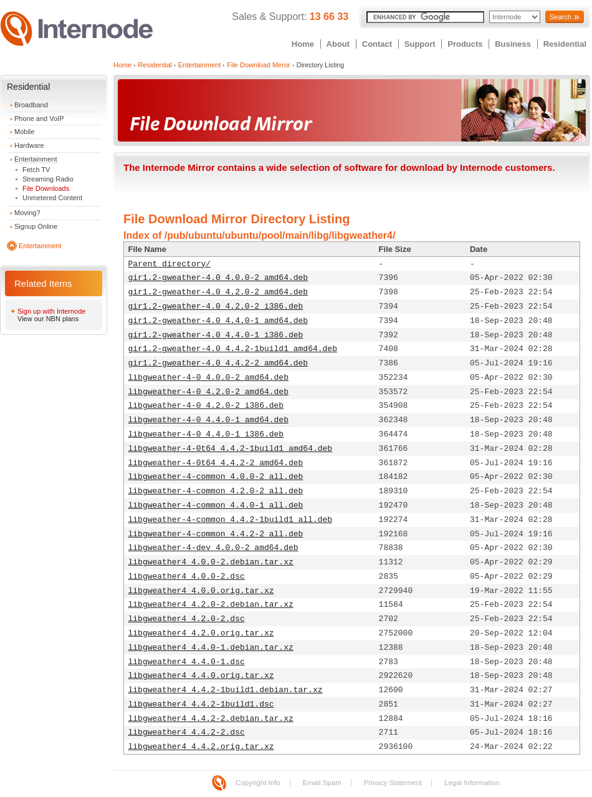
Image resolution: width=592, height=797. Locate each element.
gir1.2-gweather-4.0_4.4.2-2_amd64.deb (218, 363)
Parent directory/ (169, 264)
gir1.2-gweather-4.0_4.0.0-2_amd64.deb (218, 278)
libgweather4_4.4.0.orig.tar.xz (201, 675)
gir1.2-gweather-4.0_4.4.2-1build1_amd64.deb (232, 349)
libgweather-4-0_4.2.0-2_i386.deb (206, 405)
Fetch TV (36, 169)
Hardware (29, 145)
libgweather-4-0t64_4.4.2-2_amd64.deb (215, 463)
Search (560, 17)
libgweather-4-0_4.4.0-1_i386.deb (206, 434)
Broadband (31, 105)
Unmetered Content (52, 197)
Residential (564, 44)
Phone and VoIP (39, 118)
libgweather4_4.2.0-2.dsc (186, 619)
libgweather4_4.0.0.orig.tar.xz (201, 591)
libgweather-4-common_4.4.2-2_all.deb (215, 534)
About (338, 44)
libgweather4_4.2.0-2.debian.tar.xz (211, 604)
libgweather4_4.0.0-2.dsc (186, 576)
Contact (377, 44)
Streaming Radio (48, 179)
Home (303, 44)
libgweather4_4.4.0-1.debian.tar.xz (211, 647)
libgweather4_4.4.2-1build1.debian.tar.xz (225, 690)
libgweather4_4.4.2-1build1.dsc (201, 704)
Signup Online (35, 226)
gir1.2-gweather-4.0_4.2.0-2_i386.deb (215, 306)
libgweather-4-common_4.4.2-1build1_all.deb (230, 519)
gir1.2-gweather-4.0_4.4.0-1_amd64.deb (218, 321)
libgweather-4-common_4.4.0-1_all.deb (215, 505)
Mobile (24, 131)
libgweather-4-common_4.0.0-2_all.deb (215, 476)
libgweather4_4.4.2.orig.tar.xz (201, 746)
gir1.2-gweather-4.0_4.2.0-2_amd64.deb (218, 292)
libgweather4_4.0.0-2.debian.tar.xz (211, 562)
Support (420, 44)
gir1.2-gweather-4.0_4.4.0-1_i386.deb (215, 335)
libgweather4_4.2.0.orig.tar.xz (201, 633)
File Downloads (45, 188)
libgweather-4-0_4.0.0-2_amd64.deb (208, 377)
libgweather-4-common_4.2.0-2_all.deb (215, 491)
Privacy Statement (393, 782)
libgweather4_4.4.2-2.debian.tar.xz (211, 718)
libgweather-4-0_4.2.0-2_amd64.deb (208, 392)
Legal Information (472, 782)
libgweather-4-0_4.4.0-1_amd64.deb (208, 420)
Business (513, 44)
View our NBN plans (48, 318)
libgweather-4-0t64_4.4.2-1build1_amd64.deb (230, 448)
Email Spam (322, 782)
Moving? (27, 212)
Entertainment (35, 159)
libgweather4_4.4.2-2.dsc (186, 732)
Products (464, 44)
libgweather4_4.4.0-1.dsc (186, 662)
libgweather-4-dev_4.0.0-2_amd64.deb (213, 548)
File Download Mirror (258, 65)
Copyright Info (258, 782)
